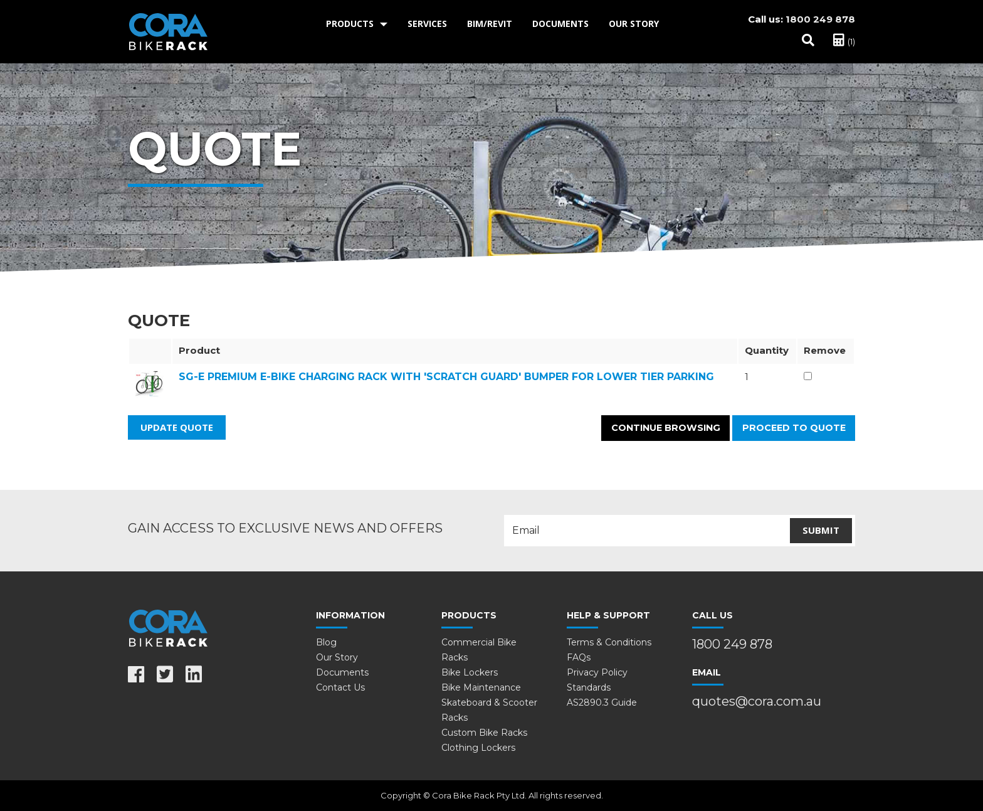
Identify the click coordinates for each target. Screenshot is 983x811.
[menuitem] (356, 24)
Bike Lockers (469, 672)
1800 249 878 (820, 19)
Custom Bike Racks (484, 732)
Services (427, 23)
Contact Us (340, 687)
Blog (326, 642)
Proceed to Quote (794, 427)
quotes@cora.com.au (756, 701)
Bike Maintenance (481, 687)
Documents (560, 23)
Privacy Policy (597, 672)
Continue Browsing (665, 427)
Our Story (634, 23)
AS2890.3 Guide (602, 702)
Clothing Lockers (478, 747)
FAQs (579, 657)
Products (350, 23)
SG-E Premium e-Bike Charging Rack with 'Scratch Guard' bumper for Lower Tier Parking (446, 377)
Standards (589, 687)
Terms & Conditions (609, 642)
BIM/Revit (489, 23)
